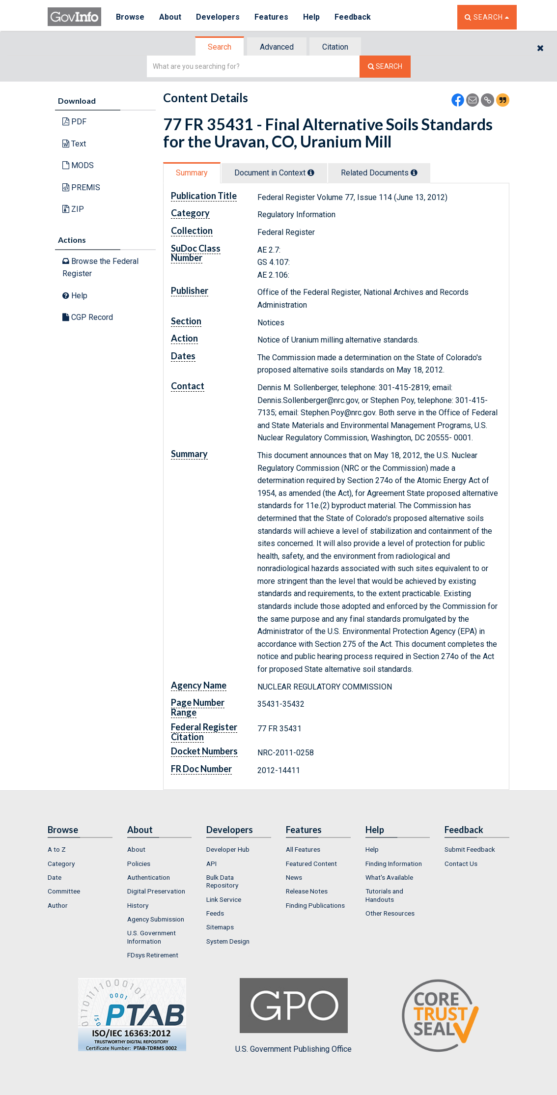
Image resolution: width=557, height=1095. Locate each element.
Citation (335, 47)
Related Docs (379, 172)
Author (58, 905)
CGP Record (87, 317)
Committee (64, 891)
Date (54, 877)
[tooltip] (310, 172)
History (137, 905)
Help (311, 17)
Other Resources (390, 913)
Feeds (215, 913)
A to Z (57, 849)
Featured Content (311, 863)
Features (271, 17)
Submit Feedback (470, 849)
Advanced (277, 47)
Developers (218, 17)
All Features (303, 849)
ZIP (73, 209)
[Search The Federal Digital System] (385, 67)
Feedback (352, 17)
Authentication (148, 877)
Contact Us (461, 863)
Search (219, 47)
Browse (130, 17)
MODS (78, 165)
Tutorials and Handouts (384, 895)
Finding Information (393, 863)
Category (61, 863)
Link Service (223, 899)
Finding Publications (315, 905)
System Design (228, 941)
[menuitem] (80, 849)
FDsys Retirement (152, 955)
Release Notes (307, 891)
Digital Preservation (156, 891)
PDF (74, 121)
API (211, 863)
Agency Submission (155, 919)
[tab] (220, 47)
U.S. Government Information (151, 937)
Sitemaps (220, 927)
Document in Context (274, 172)
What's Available (389, 877)
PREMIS (81, 187)
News (294, 877)
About (170, 17)
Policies (138, 863)
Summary (192, 172)
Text (74, 143)
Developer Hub (228, 849)
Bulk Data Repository (222, 881)
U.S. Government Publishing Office (293, 1016)
